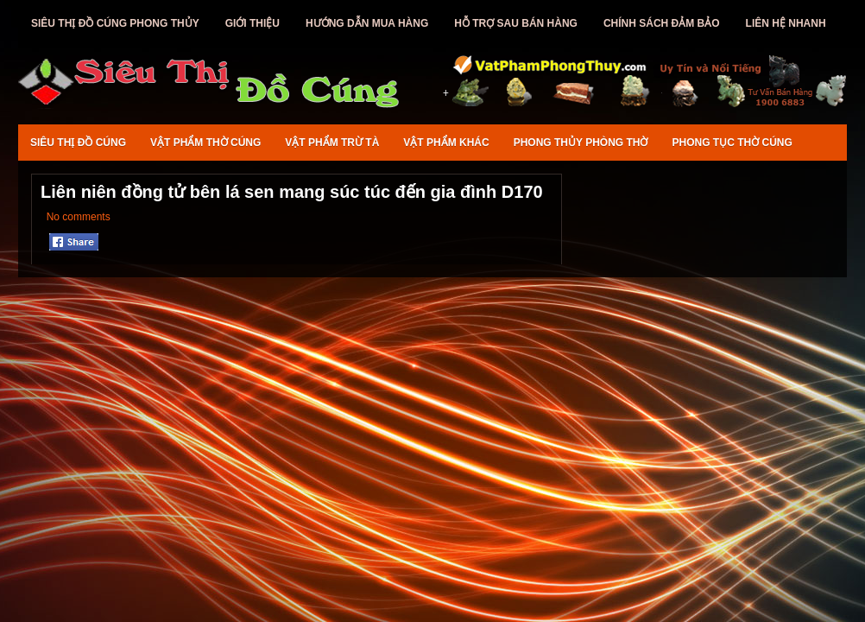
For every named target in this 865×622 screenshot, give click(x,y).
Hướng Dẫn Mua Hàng (367, 23)
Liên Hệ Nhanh (786, 23)
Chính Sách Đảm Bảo (661, 23)
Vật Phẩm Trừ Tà (332, 142)
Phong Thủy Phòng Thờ (581, 142)
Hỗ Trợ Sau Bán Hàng (516, 23)
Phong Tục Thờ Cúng (732, 142)
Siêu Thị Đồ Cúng (78, 142)
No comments (78, 217)
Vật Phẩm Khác (446, 142)
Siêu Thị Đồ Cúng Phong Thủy (115, 23)
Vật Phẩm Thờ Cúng (205, 142)
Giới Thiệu (252, 23)
